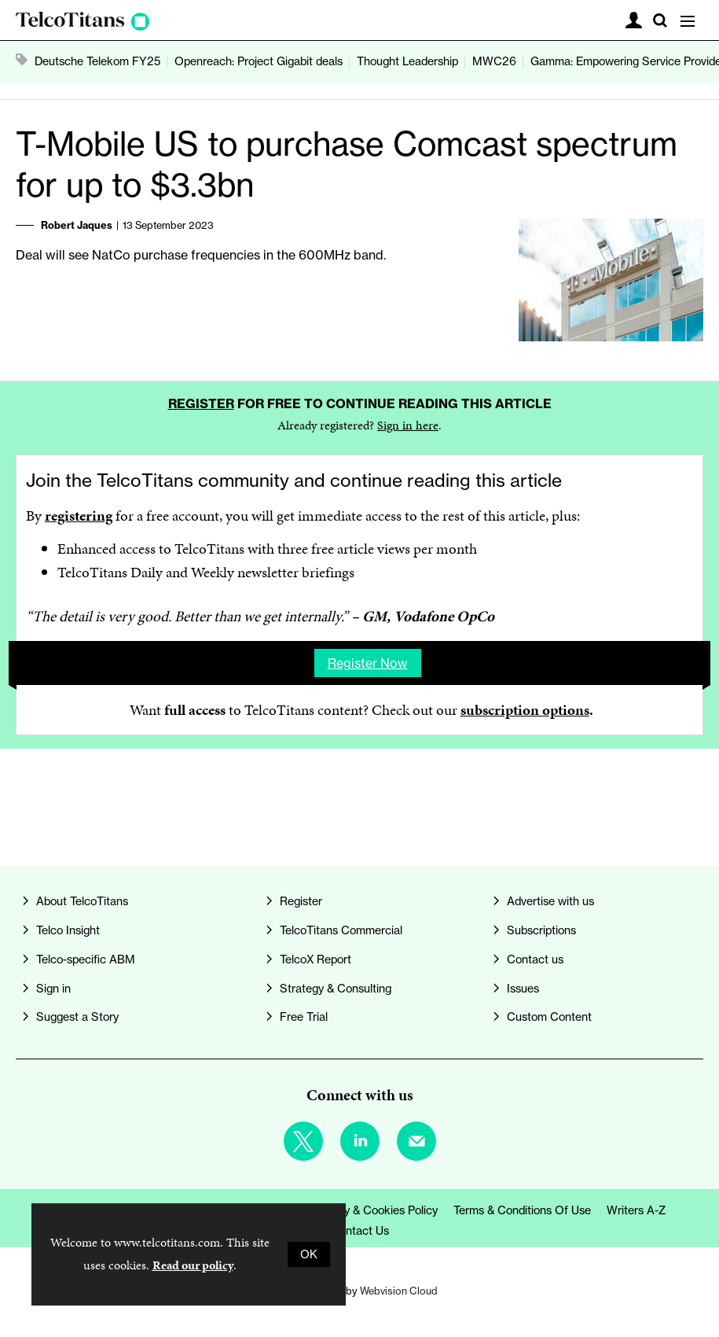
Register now (368, 663)
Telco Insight (68, 930)
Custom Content (549, 1017)
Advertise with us (550, 901)
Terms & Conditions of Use (522, 1210)
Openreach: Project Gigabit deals (258, 61)
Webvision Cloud (399, 1290)
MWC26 (494, 61)
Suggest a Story (77, 1017)
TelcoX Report (315, 959)
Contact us (535, 959)
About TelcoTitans (82, 901)
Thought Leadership (407, 61)
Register (201, 403)
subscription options (524, 709)
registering (78, 515)
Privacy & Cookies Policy (375, 1210)
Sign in (53, 989)
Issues (523, 989)
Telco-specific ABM (85, 959)
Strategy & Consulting (335, 989)
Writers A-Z (636, 1210)
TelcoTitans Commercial (341, 930)
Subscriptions (541, 930)
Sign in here (407, 425)
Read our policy (192, 1265)
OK (308, 1254)
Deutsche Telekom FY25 (97, 61)
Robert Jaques (76, 225)
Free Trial (304, 1017)
